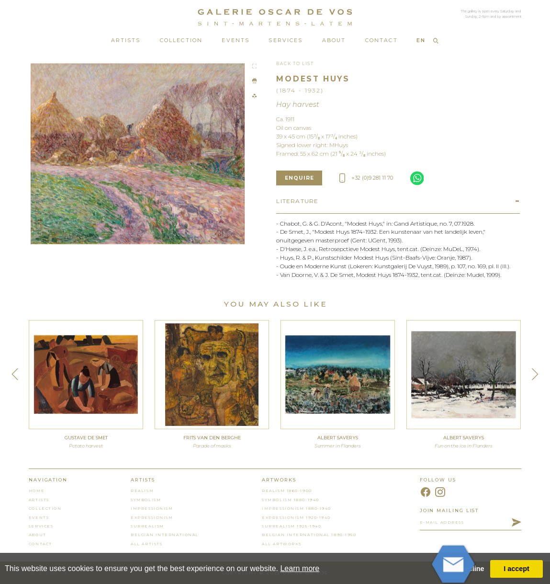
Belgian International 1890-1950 (309, 534)
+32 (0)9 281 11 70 (366, 178)
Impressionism (152, 508)
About (334, 40)
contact (40, 543)
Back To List (295, 63)
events (39, 517)
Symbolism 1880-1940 (290, 499)
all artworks (282, 543)
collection (45, 508)
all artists (146, 543)
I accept (516, 569)
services (41, 526)
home (37, 490)
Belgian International (165, 534)
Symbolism (146, 499)
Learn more (299, 568)
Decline (472, 569)
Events (235, 40)
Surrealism (147, 526)
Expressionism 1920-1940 (296, 517)
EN (421, 40)
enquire (299, 178)
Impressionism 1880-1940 (296, 508)
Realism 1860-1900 (287, 490)
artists (39, 499)
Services (286, 40)
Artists (126, 40)
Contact (381, 40)
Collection (181, 40)
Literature (297, 201)
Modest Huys (312, 78)
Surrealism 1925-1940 (291, 526)
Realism (142, 490)
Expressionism (152, 517)
